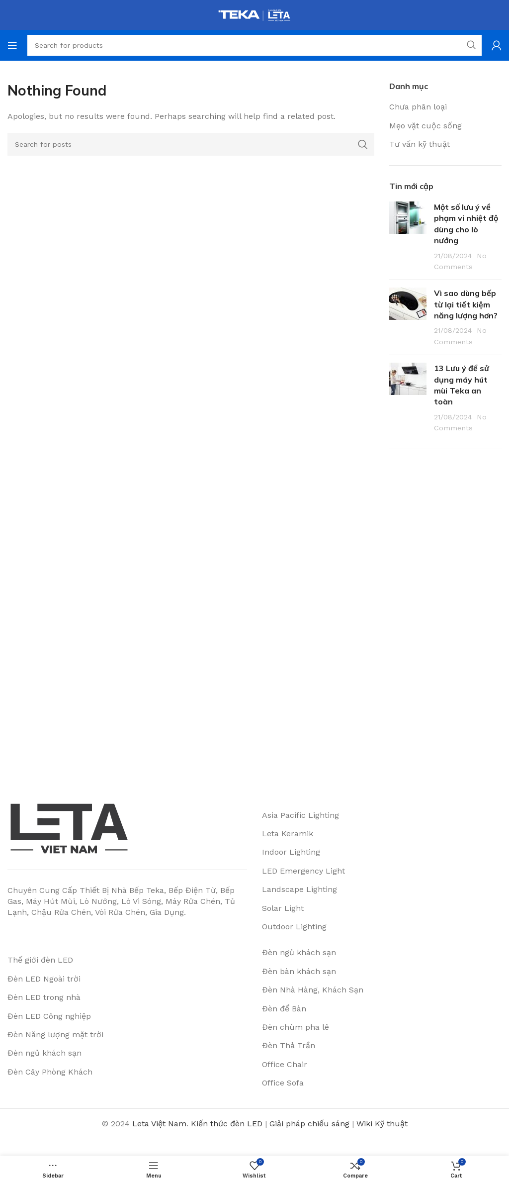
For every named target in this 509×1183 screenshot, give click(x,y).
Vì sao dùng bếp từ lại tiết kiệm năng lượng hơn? (466, 304)
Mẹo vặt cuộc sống (425, 125)
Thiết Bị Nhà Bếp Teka (122, 890)
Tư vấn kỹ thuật (419, 144)
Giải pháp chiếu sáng (309, 1123)
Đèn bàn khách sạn (299, 971)
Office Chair (284, 1064)
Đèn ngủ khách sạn (299, 952)
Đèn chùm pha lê (295, 1027)
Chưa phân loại (418, 106)
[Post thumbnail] (407, 236)
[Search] (190, 144)
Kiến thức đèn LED (226, 1123)
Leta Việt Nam (159, 1123)
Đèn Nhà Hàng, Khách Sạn (312, 989)
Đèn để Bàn (284, 1008)
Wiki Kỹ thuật (382, 1123)
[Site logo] (254, 14)
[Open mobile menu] (12, 45)
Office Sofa (283, 1082)
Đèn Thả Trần (288, 1045)
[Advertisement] (445, 613)
